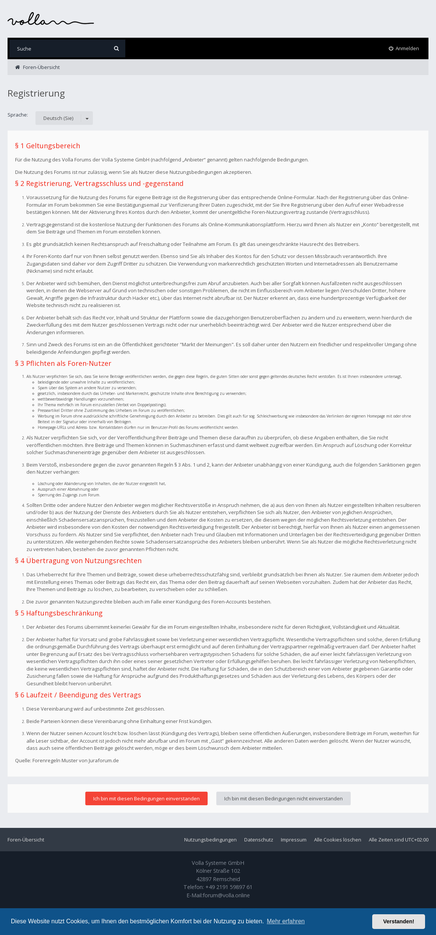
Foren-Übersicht (26, 839)
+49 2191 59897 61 (229, 886)
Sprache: (18, 114)
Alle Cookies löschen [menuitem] (337, 839)
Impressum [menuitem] (294, 839)
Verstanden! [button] (398, 921)
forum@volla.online (226, 895)
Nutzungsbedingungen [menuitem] (210, 839)
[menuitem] (404, 48)
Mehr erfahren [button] (286, 921)
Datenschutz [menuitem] (258, 839)
